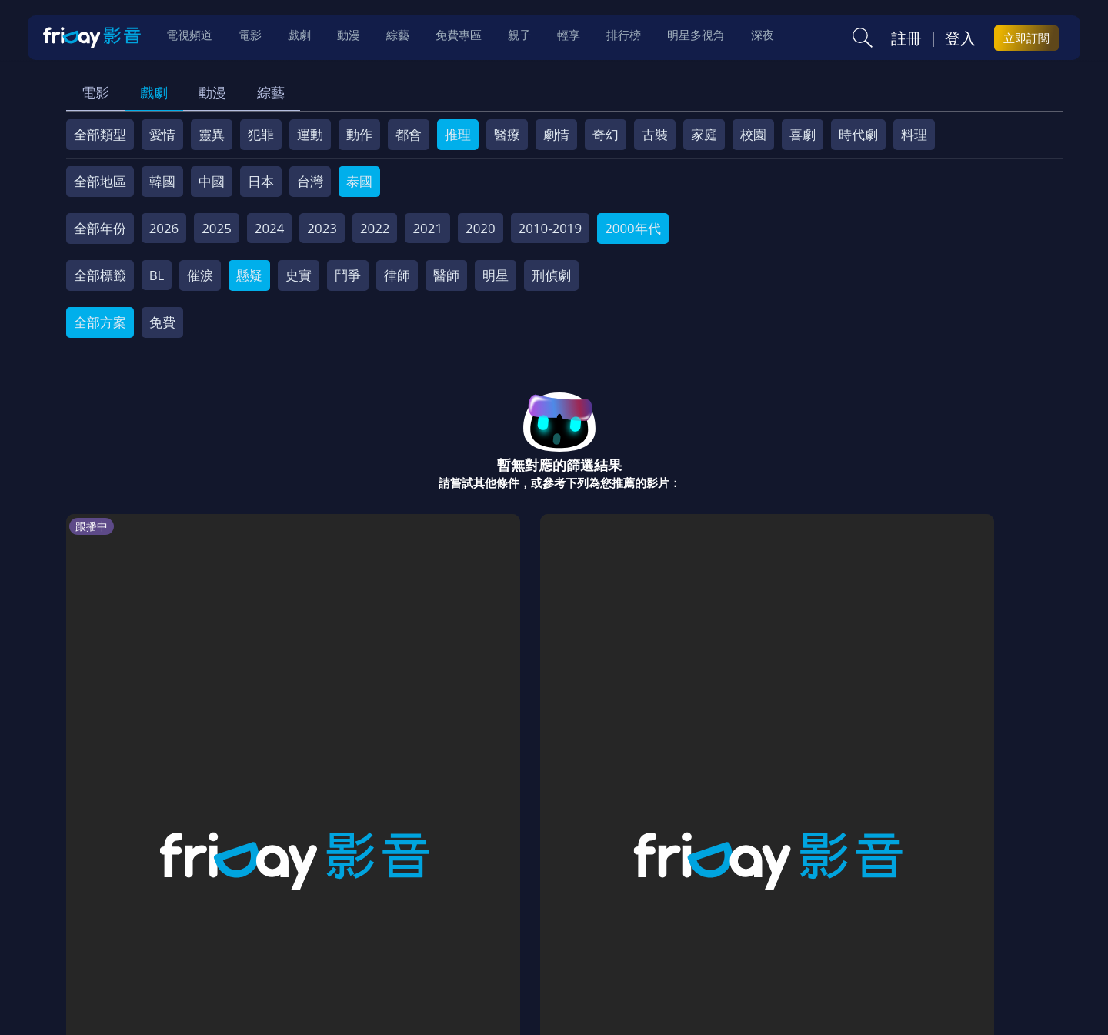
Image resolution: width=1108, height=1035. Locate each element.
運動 (310, 134)
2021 (427, 228)
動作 (359, 134)
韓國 (162, 181)
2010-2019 (550, 228)
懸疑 (249, 275)
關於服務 (104, 924)
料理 (914, 134)
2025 (217, 228)
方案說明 (239, 924)
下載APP (832, 924)
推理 (458, 134)
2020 (481, 228)
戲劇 (154, 92)
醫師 (446, 275)
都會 (408, 134)
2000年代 (633, 228)
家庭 (704, 134)
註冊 (906, 39)
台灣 (310, 181)
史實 (298, 275)
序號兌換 (171, 924)
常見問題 (307, 924)
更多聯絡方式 (944, 983)
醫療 (507, 134)
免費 (162, 322)
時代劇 (858, 134)
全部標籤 (100, 275)
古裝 (655, 134)
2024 (270, 228)
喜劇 (802, 134)
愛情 (162, 134)
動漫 (212, 92)
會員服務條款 (388, 924)
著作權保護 (543, 924)
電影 (95, 92)
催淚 (200, 275)
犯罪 (261, 134)
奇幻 (605, 134)
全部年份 (100, 228)
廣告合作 (765, 924)
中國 (212, 181)
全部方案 (100, 322)
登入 (960, 39)
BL (157, 275)
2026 (164, 228)
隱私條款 (468, 924)
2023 (322, 228)
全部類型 (100, 134)
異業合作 (617, 924)
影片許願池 (691, 924)
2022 (375, 228)
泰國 (359, 181)
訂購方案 (899, 924)
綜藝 (271, 92)
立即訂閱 (1026, 39)
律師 (397, 275)
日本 (261, 181)
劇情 (556, 134)
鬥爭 (348, 275)
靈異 (212, 134)
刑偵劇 (551, 275)
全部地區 (100, 181)
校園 (753, 134)
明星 (495, 275)
